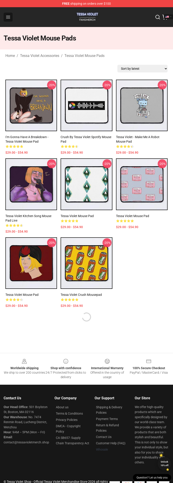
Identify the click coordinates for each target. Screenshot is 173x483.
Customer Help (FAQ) (110, 443)
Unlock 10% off (164, 464)
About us (62, 407)
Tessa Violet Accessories (39, 56)
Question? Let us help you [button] (152, 477)
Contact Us (104, 437)
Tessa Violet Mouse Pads (84, 56)
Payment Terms (107, 419)
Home (10, 56)
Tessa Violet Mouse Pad (77, 216)
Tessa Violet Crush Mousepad (81, 295)
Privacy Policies (66, 420)
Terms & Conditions (69, 413)
